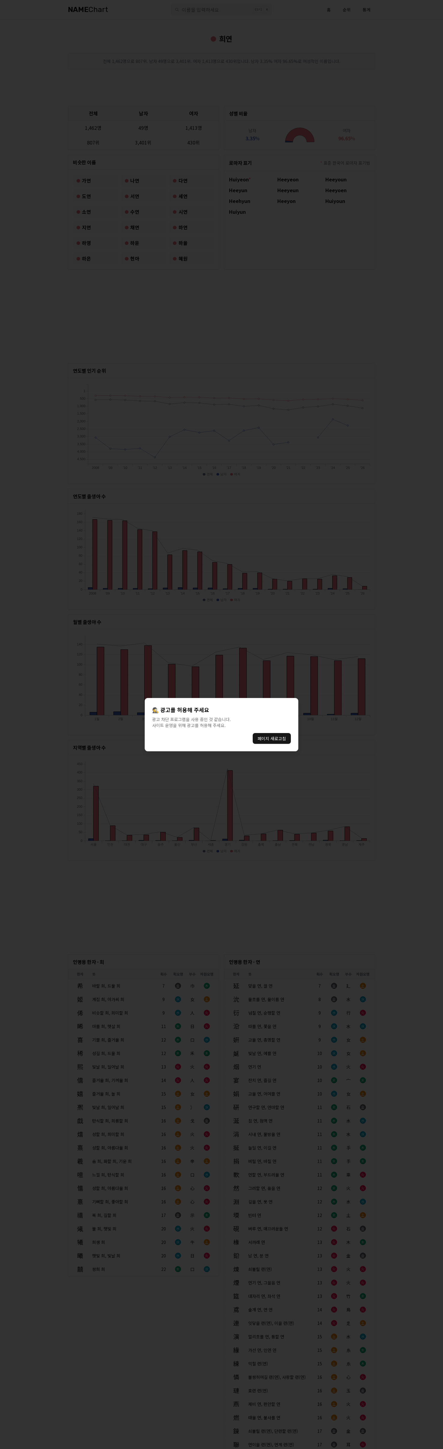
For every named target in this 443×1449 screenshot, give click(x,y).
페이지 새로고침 (272, 738)
